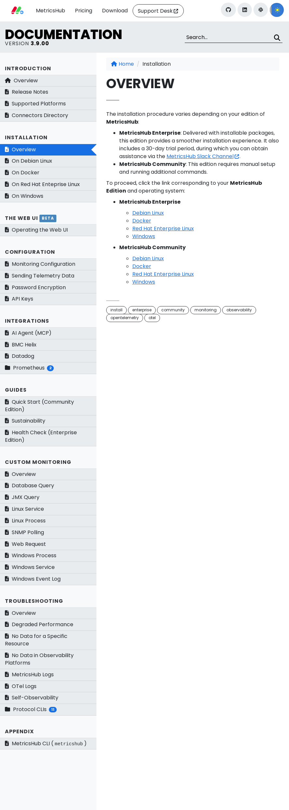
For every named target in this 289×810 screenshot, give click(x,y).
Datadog (19, 356)
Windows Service (30, 567)
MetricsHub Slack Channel (200, 156)
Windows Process (30, 555)
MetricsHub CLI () (46, 743)
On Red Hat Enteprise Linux (42, 184)
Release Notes (26, 92)
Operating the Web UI (36, 230)
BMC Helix (20, 344)
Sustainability (25, 421)
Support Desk (155, 11)
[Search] (233, 37)
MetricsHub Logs (29, 674)
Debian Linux (148, 213)
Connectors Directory (36, 115)
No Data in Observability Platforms (39, 659)
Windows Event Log (33, 579)
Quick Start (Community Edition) (39, 405)
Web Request (25, 544)
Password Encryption (35, 287)
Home (122, 64)
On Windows (24, 196)
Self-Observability (31, 697)
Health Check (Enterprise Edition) (41, 436)
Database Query (29, 485)
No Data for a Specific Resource (36, 639)
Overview (21, 80)
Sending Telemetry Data (39, 275)
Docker (141, 220)
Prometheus (29, 367)
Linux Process (25, 520)
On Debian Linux (28, 161)
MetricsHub (50, 10)
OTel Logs (20, 686)
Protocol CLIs (31, 709)
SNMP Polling (24, 532)
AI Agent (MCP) (28, 333)
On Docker (22, 172)
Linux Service (24, 509)
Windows (143, 236)
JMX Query (22, 497)
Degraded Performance (39, 624)
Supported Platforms (35, 103)
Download (115, 10)
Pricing (83, 10)
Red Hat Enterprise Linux (163, 228)
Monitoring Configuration (40, 264)
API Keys (19, 299)
